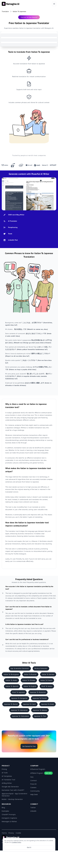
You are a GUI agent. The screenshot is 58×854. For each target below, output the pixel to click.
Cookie (18, 833)
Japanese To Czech (29, 704)
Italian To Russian (30, 674)
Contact (33, 780)
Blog (3, 807)
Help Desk (34, 794)
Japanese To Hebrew (40, 710)
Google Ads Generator (10, 787)
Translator (5, 11)
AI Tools (5, 773)
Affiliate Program (36, 773)
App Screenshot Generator (20, 668)
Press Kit (33, 784)
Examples (5, 811)
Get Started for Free (29, 746)
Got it (29, 847)
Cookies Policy (16, 842)
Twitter (33, 807)
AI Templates (7, 776)
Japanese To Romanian (38, 692)
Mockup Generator (40, 668)
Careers (33, 787)
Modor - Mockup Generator (12, 799)
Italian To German (48, 674)
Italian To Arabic (11, 680)
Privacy (11, 833)
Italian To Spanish (12, 686)
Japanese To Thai (40, 716)
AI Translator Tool (8, 780)
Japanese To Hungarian (19, 698)
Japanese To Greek (47, 704)
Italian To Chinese (29, 680)
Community (35, 791)
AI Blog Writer (7, 783)
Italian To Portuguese (11, 674)
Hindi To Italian (46, 686)
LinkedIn (33, 811)
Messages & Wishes (9, 821)
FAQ (31, 777)
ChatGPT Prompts (9, 814)
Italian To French (46, 680)
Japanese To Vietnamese (20, 716)
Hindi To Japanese (18, 692)
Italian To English (30, 686)
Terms (4, 833)
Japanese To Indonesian (19, 710)
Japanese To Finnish (40, 698)
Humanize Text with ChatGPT (13, 790)
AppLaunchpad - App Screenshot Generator (14, 795)
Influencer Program (37, 769)
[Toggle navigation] (54, 4)
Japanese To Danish (11, 704)
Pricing (4, 769)
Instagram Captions (9, 818)
